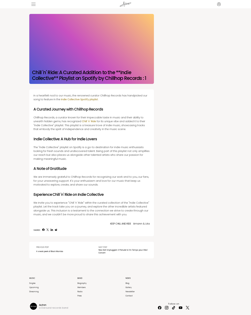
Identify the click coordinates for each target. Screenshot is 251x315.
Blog (127, 283)
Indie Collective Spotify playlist (79, 99)
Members (81, 287)
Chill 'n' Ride (89, 121)
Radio (79, 291)
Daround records (51, 307)
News (128, 278)
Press (79, 295)
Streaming (34, 291)
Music (32, 278)
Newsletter (130, 291)
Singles (32, 283)
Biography (81, 283)
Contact (129, 295)
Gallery (129, 287)
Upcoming (34, 287)
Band (79, 278)
